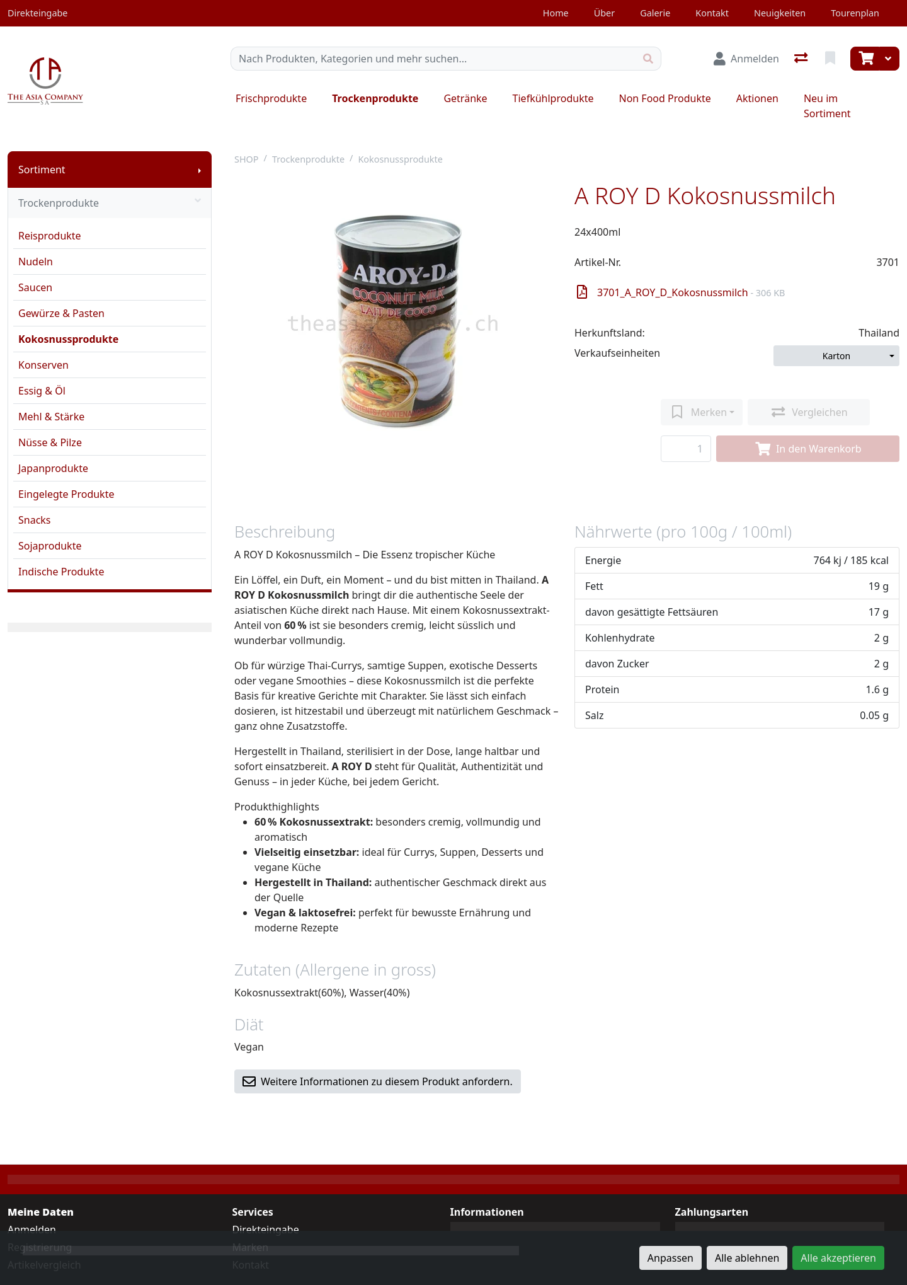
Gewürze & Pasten (61, 313)
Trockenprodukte (375, 98)
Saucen (35, 287)
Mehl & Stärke (51, 417)
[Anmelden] (746, 58)
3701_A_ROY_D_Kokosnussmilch (681, 292)
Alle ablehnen (747, 1258)
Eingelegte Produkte (66, 494)
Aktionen (757, 98)
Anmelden (32, 1229)
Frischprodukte (271, 98)
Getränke (465, 98)
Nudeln (35, 261)
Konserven (43, 365)
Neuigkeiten (780, 13)
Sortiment (42, 169)
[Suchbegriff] (433, 59)
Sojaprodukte (49, 546)
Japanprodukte (53, 468)
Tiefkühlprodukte (553, 98)
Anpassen (670, 1258)
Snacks (34, 520)
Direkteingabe (265, 1229)
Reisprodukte (49, 236)
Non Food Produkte (664, 98)
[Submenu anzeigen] (199, 169)
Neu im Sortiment (827, 105)
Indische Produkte (61, 572)
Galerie (655, 13)
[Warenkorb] (864, 59)
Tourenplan (855, 13)
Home (556, 13)
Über (604, 13)
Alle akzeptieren (838, 1258)
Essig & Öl (42, 391)
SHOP (246, 159)
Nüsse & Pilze (50, 442)
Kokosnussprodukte (68, 339)
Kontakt (712, 13)
